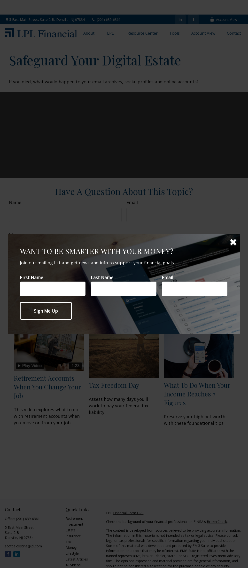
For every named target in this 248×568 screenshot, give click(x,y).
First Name (31, 277)
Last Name (102, 277)
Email (167, 277)
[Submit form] (46, 311)
